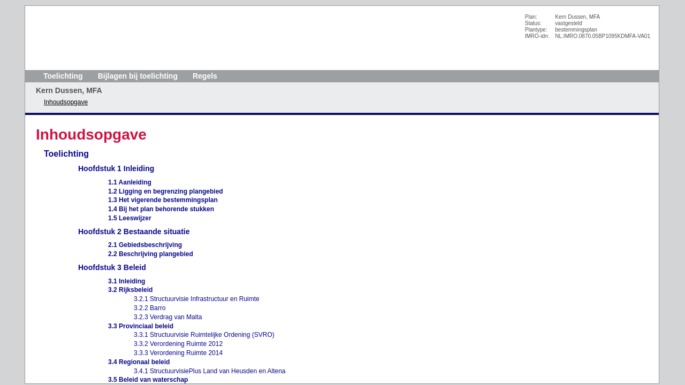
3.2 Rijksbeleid (130, 290)
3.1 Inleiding (126, 281)
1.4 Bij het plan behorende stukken (161, 209)
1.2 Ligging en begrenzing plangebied (165, 191)
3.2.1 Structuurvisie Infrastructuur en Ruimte (197, 299)
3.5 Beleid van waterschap (148, 379)
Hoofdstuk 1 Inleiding (116, 168)
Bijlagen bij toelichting (138, 76)
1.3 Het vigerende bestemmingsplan (163, 200)
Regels (205, 76)
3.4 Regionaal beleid (139, 362)
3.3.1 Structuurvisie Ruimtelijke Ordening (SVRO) (204, 334)
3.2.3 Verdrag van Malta (168, 317)
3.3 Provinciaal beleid (140, 326)
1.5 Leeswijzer (129, 218)
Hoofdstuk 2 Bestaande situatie (134, 231)
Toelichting (63, 76)
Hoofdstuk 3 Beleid (112, 267)
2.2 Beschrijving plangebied (150, 254)
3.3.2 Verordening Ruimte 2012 (178, 344)
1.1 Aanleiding (129, 182)
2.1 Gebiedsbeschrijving (145, 245)
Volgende (12, 110)
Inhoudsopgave (66, 102)
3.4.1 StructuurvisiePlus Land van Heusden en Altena (210, 371)
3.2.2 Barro (149, 308)
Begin (12, 78)
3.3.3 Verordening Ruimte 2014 (178, 353)
